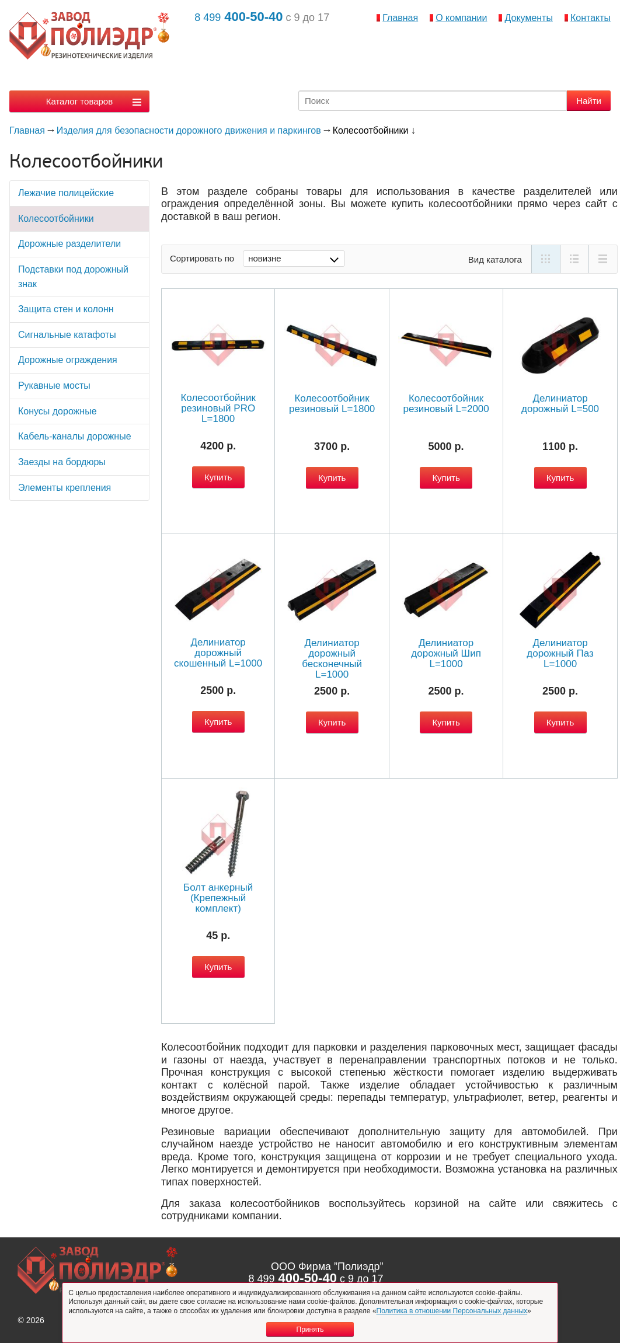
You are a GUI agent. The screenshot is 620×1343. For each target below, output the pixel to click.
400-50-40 (238, 16)
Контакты (590, 18)
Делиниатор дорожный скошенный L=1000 (218, 653)
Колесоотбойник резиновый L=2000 (446, 403)
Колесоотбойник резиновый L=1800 (332, 403)
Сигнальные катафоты (67, 335)
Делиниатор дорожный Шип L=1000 (446, 653)
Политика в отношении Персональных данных (452, 1311)
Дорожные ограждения (67, 360)
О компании (461, 18)
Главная (400, 18)
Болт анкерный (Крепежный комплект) (218, 898)
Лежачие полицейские (66, 193)
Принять (310, 1329)
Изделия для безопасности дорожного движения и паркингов (189, 130)
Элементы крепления (64, 488)
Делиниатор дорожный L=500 (560, 403)
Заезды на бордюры (62, 462)
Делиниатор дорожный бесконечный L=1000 (332, 658)
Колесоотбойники (56, 219)
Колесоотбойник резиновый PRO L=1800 (217, 408)
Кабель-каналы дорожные (74, 436)
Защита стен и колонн (66, 309)
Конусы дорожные (57, 411)
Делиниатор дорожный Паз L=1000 (560, 653)
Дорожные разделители (69, 244)
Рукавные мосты (54, 385)
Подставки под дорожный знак (73, 276)
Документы (528, 18)
